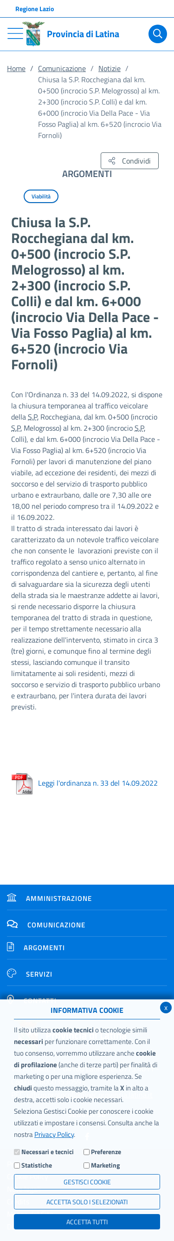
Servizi (29, 974)
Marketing (105, 1165)
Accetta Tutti (87, 1222)
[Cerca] (157, 34)
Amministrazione (49, 898)
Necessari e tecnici (47, 1151)
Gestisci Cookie (87, 1182)
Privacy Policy (54, 1134)
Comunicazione (62, 68)
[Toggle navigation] (15, 33)
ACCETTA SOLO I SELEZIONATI (87, 1202)
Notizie (109, 68)
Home (16, 68)
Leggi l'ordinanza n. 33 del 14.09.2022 (84, 782)
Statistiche (36, 1165)
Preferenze (106, 1151)
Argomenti (36, 947)
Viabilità (41, 196)
